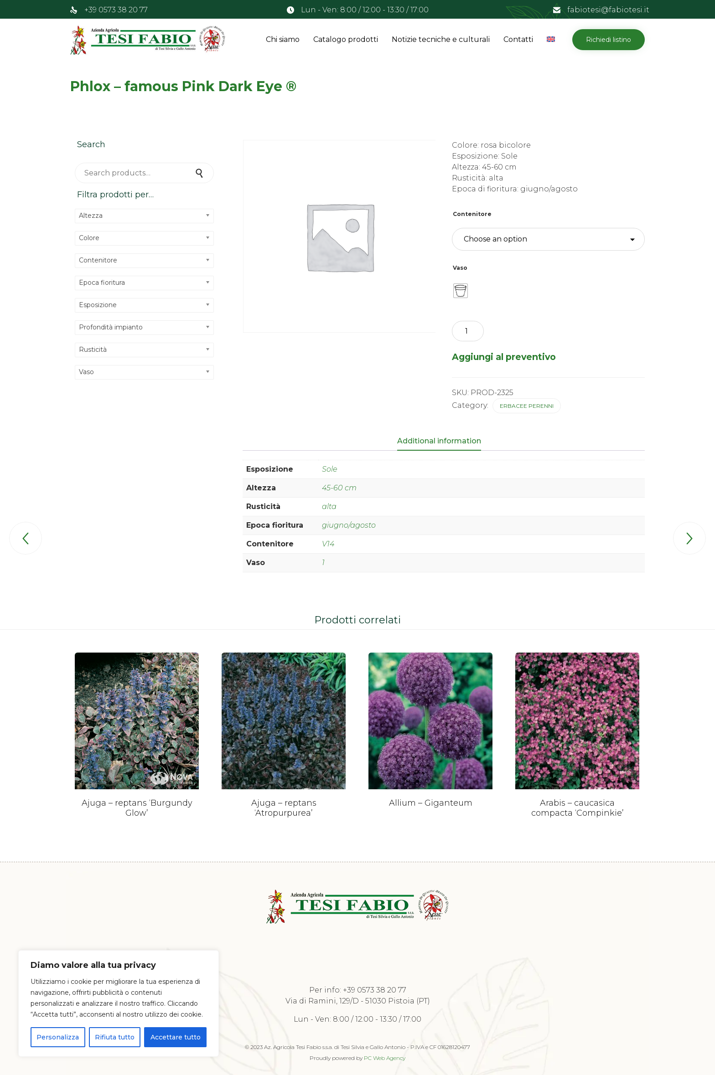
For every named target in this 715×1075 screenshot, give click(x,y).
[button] (608, 39)
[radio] (460, 291)
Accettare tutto (175, 1037)
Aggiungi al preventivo (504, 356)
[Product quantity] (468, 331)
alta (329, 506)
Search (200, 173)
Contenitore (472, 214)
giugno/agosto (349, 525)
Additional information (439, 441)
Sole (329, 469)
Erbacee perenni (527, 405)
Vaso (460, 267)
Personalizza (57, 1037)
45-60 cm (339, 487)
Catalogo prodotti (345, 39)
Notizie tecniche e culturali (441, 39)
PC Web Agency (384, 1057)
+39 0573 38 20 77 (116, 9)
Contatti (518, 39)
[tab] (443, 441)
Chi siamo (283, 39)
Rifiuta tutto (115, 1037)
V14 (328, 544)
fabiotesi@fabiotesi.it (608, 9)
